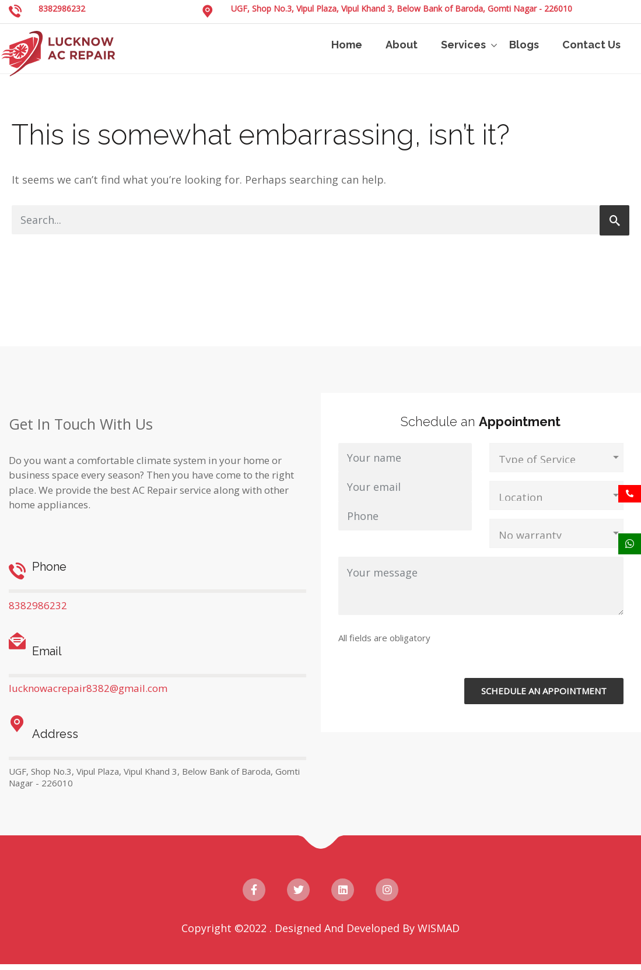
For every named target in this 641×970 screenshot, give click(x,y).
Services (463, 44)
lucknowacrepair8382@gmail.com (88, 688)
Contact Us (591, 44)
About (402, 44)
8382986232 (61, 8)
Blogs (524, 44)
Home (346, 44)
